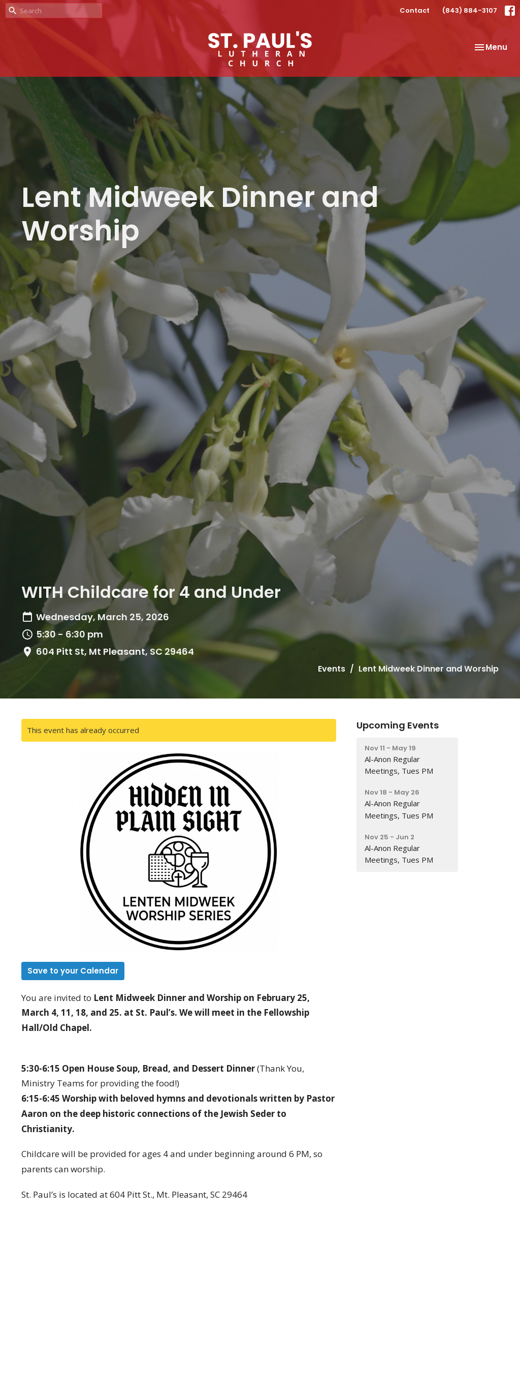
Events (331, 669)
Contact (415, 10)
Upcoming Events (397, 725)
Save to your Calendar (72, 970)
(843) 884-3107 (469, 10)
